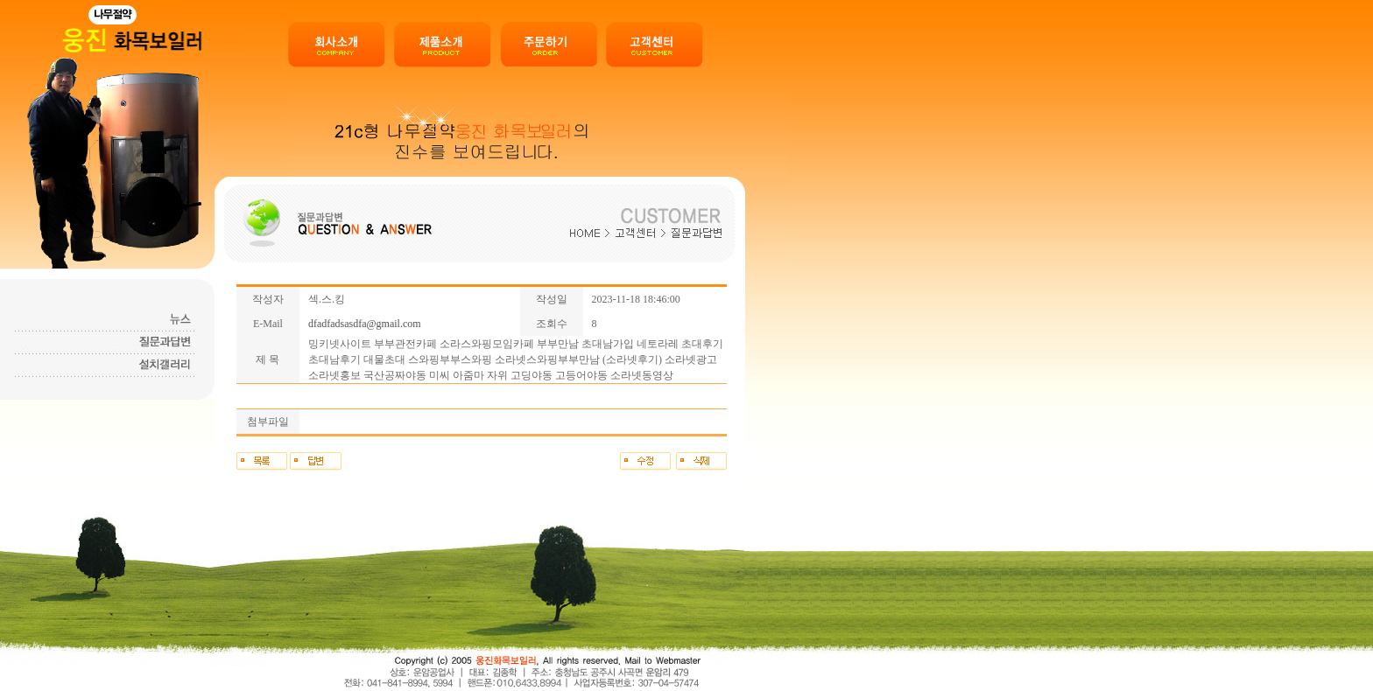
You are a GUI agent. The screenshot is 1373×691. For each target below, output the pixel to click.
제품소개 (442, 44)
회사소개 (336, 44)
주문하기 (548, 44)
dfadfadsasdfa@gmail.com (364, 324)
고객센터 (654, 44)
